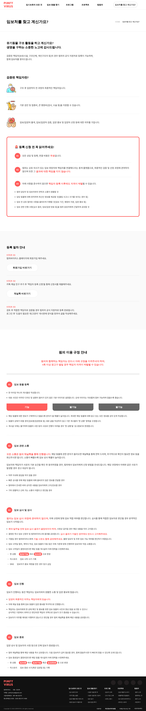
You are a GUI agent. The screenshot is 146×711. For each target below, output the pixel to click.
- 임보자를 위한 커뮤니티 (76, 699)
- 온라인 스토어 (122, 702)
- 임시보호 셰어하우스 (124, 699)
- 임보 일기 (90, 699)
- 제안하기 (137, 702)
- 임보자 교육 (108, 692)
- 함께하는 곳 (138, 695)
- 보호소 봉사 (108, 699)
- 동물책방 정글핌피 (123, 695)
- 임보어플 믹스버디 (123, 692)
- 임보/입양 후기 (92, 702)
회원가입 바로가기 (22, 267)
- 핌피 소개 (137, 692)
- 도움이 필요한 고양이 (94, 695)
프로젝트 (85, 5)
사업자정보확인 (138, 708)
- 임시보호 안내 (73, 692)
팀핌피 (100, 5)
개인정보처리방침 (110, 708)
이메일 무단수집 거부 (124, 708)
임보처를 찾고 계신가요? (125, 5)
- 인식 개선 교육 (109, 695)
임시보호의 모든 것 (34, 5)
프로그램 (69, 5)
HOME (117, 22)
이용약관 (99, 708)
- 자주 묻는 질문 (73, 695)
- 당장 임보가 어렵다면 (75, 702)
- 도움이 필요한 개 (92, 692)
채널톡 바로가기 (22, 293)
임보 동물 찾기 (53, 5)
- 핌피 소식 (137, 699)
